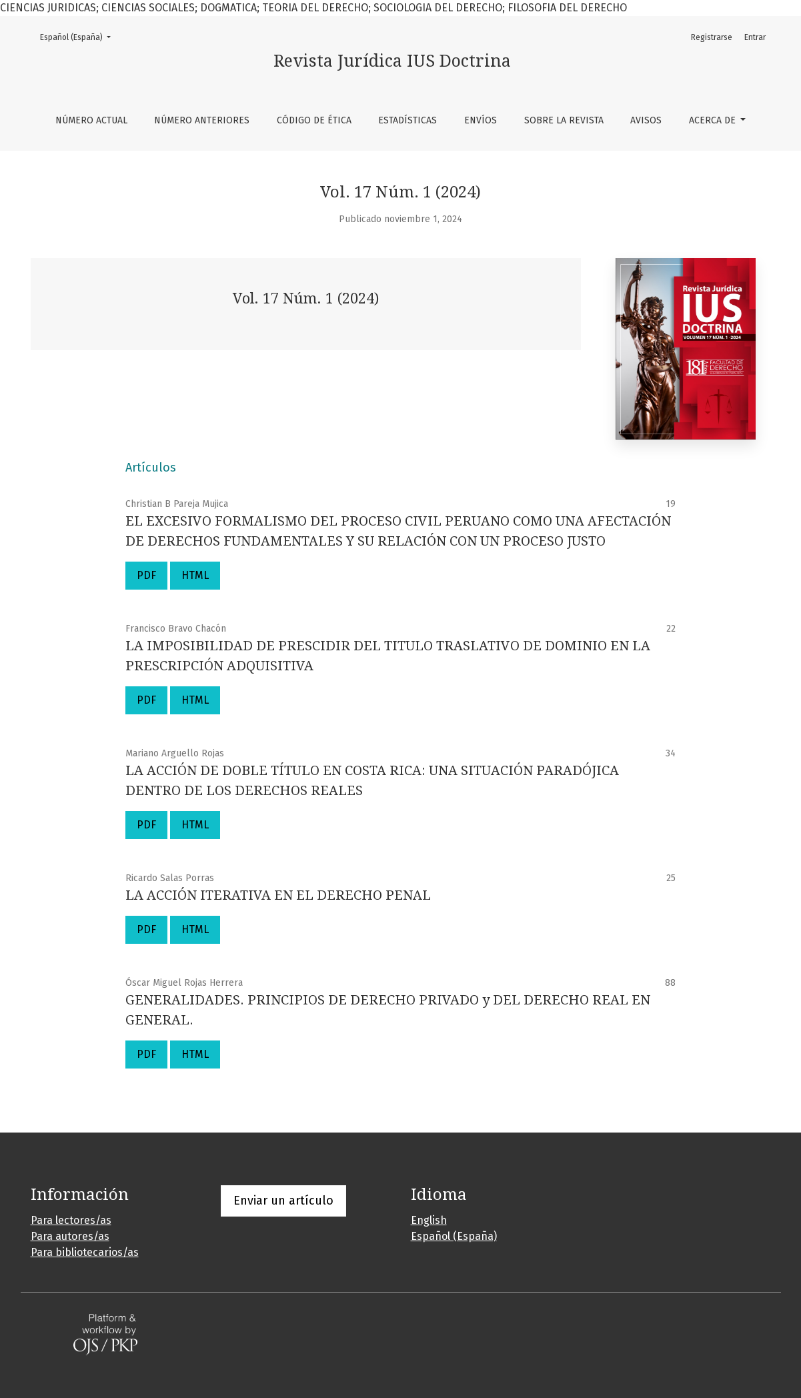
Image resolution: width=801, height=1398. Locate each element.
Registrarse (711, 37)
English (429, 1220)
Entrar (755, 37)
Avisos (646, 120)
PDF (146, 575)
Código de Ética (314, 120)
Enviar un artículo (283, 1200)
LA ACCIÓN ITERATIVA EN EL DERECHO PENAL (278, 895)
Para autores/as (70, 1236)
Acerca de (713, 120)
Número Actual (91, 120)
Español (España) (79, 36)
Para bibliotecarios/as (85, 1252)
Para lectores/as (71, 1220)
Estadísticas (407, 120)
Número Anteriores (201, 120)
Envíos (480, 120)
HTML (195, 575)
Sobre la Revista (564, 120)
